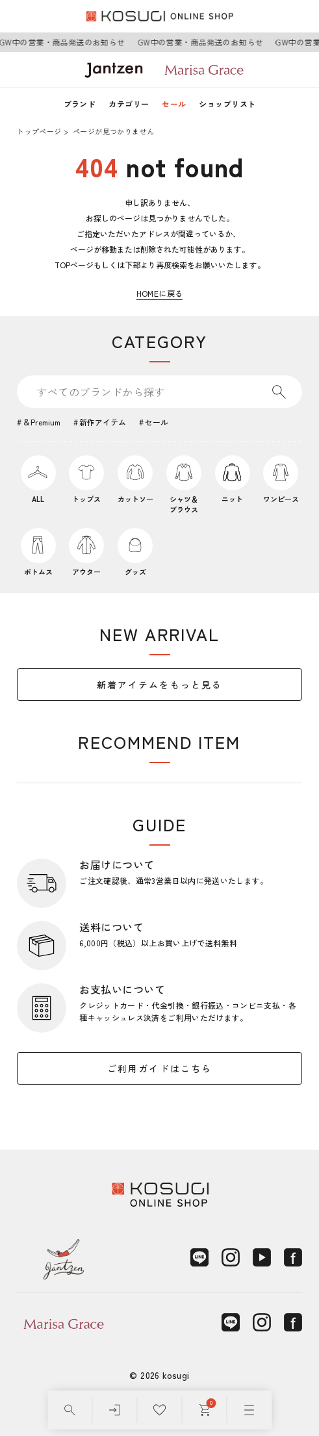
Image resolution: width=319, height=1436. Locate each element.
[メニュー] (249, 1410)
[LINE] (199, 1257)
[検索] (69, 1410)
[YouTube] (262, 1257)
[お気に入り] (159, 1410)
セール (174, 103)
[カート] (204, 1410)
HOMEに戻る (159, 293)
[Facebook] (293, 1257)
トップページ (39, 131)
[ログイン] (114, 1410)
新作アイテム (102, 421)
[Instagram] (231, 1257)
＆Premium (41, 421)
